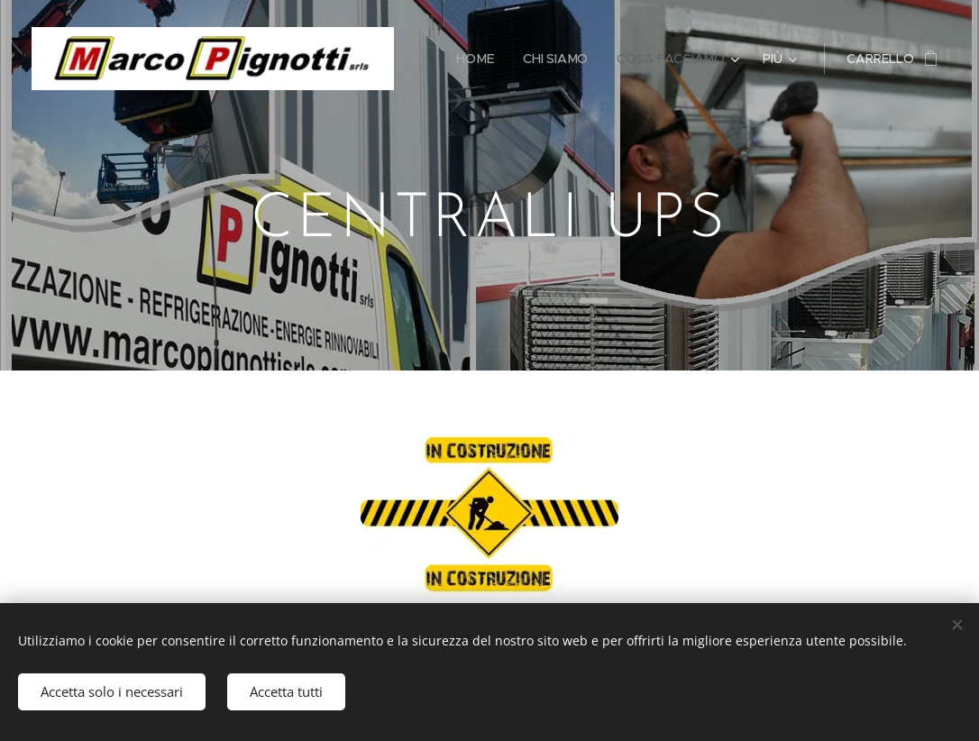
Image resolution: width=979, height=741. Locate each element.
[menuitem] (478, 58)
